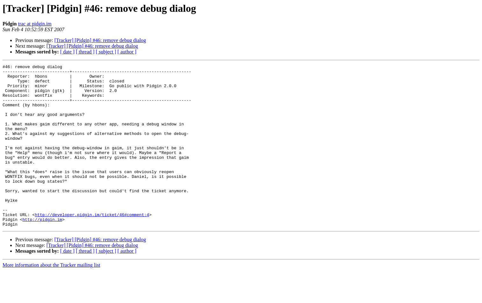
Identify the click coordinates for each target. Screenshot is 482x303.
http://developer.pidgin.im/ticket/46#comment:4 (92, 245)
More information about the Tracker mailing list (51, 297)
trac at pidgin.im (34, 23)
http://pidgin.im (42, 251)
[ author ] (127, 51)
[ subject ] (106, 51)
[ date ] (67, 51)
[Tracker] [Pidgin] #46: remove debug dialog (100, 40)
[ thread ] (85, 51)
